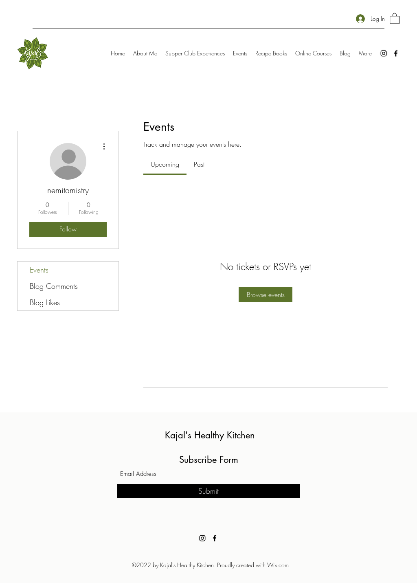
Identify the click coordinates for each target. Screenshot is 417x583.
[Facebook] (396, 53)
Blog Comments (54, 286)
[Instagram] (384, 53)
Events (39, 270)
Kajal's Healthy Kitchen (210, 435)
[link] (165, 164)
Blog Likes (45, 302)
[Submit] (208, 491)
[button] (394, 18)
